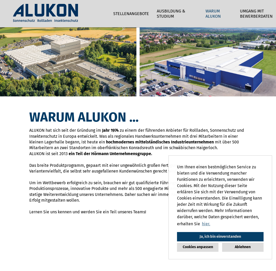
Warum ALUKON (213, 14)
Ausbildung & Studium (171, 14)
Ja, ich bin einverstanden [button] (220, 236)
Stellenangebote (131, 13)
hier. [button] (206, 223)
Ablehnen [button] (243, 247)
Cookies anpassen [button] (198, 247)
